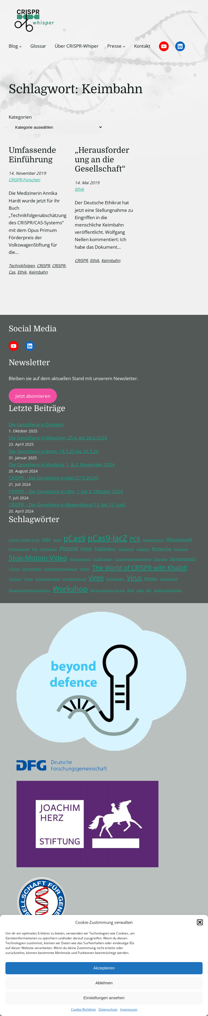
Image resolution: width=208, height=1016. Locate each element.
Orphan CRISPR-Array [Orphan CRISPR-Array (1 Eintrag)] (24, 540)
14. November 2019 (27, 173)
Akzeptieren (104, 968)
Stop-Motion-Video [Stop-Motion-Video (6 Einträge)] (38, 557)
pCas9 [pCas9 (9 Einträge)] (74, 538)
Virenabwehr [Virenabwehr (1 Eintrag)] (115, 579)
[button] (200, 922)
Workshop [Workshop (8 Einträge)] (70, 589)
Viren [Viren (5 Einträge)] (96, 578)
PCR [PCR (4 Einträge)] (135, 539)
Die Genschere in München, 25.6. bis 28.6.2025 (58, 438)
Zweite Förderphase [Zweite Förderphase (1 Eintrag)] (168, 590)
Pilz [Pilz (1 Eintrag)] (34, 549)
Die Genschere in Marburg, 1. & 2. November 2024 (62, 464)
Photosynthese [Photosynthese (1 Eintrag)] (19, 549)
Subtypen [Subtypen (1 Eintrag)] (160, 559)
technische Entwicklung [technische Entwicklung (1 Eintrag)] (60, 569)
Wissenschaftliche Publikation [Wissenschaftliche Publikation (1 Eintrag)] (29, 590)
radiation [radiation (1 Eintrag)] (143, 549)
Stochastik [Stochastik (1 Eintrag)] (181, 549)
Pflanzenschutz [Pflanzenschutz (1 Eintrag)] (153, 540)
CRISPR (43, 265)
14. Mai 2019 (87, 182)
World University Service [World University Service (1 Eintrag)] (107, 590)
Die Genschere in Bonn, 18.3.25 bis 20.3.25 (54, 451)
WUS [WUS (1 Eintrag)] (130, 590)
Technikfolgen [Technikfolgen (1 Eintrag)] (32, 569)
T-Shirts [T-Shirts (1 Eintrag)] (14, 569)
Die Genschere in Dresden (36, 424)
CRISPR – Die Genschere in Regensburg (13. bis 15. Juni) (67, 504)
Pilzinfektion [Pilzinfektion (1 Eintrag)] (48, 549)
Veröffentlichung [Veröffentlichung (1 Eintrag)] (74, 579)
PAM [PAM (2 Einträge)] (46, 539)
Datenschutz (108, 1009)
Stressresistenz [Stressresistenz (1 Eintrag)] (80, 559)
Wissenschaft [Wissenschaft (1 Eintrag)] (169, 579)
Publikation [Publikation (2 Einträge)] (105, 548)
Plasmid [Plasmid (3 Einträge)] (69, 548)
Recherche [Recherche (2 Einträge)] (161, 548)
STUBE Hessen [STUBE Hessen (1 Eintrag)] (103, 559)
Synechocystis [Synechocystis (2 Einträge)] (183, 558)
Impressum (128, 1009)
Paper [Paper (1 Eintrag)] (57, 540)
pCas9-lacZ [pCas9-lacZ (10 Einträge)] (107, 538)
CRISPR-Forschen (24, 179)
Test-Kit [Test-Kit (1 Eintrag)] (84, 569)
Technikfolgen (22, 265)
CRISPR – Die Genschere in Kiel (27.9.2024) (53, 478)
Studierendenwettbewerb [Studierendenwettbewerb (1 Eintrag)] (133, 559)
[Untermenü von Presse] (124, 46)
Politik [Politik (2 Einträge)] (86, 548)
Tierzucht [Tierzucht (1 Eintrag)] (15, 579)
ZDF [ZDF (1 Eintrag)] (148, 590)
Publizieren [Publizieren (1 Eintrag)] (126, 549)
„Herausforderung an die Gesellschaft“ (102, 160)
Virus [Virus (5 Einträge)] (134, 578)
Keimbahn (38, 272)
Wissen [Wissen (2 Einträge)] (150, 578)
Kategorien (20, 117)
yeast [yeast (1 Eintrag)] (140, 590)
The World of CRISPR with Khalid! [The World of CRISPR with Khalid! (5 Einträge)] (139, 568)
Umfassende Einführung (32, 155)
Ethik (22, 272)
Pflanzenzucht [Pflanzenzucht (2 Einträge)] (179, 539)
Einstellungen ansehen (104, 997)
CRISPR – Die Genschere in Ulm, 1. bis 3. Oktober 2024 (66, 491)
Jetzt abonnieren (32, 396)
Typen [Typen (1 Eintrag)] (28, 579)
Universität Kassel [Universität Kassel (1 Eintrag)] (47, 579)
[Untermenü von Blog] (20, 46)
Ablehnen (103, 983)
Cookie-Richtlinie (83, 1009)
